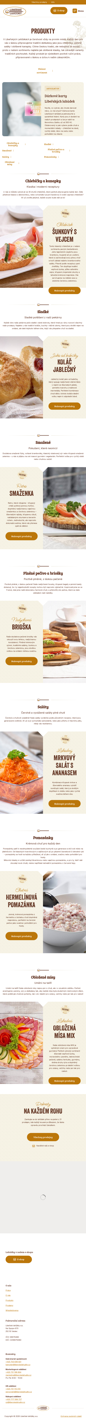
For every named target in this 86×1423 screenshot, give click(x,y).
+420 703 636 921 (13, 1362)
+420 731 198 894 (13, 1372)
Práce (8, 1290)
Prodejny (9, 1305)
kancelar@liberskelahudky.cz (18, 1365)
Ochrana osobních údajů (71, 1416)
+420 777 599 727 (14, 1399)
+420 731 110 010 (13, 1389)
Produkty (9, 1300)
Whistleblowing (12, 1310)
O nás (8, 1295)
